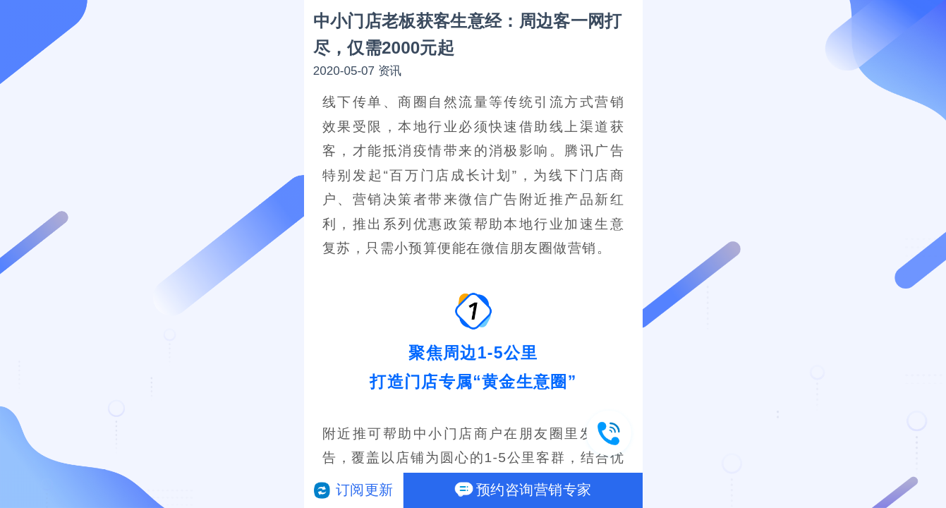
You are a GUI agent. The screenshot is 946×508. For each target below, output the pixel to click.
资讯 (389, 71)
